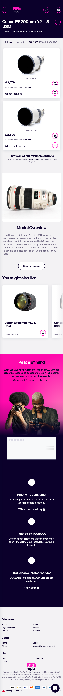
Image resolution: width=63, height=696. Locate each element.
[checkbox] (55, 93)
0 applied (14, 42)
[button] (55, 83)
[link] (18, 10)
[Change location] (14, 691)
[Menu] (4, 10)
